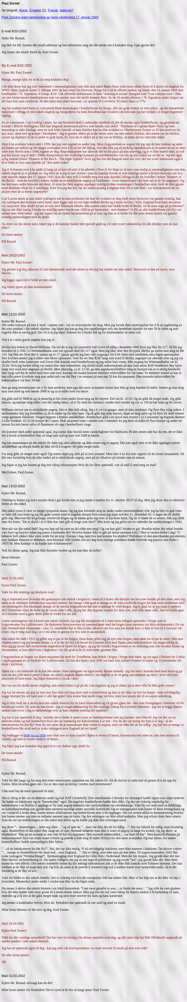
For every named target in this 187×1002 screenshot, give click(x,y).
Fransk (53, 10)
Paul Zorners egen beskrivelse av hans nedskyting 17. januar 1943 (50, 17)
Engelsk (35, 10)
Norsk (23, 10)
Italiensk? (67, 10)
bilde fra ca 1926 (35, 735)
